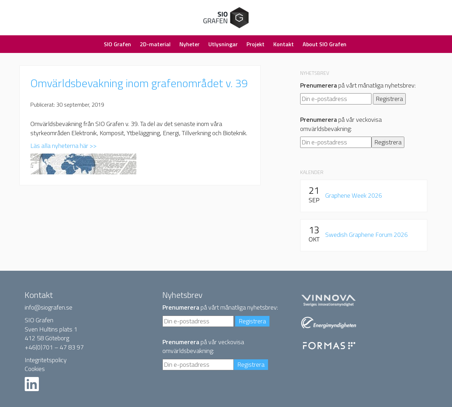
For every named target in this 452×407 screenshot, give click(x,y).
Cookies (35, 368)
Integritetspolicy (46, 360)
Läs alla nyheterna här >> (63, 145)
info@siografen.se (48, 307)
